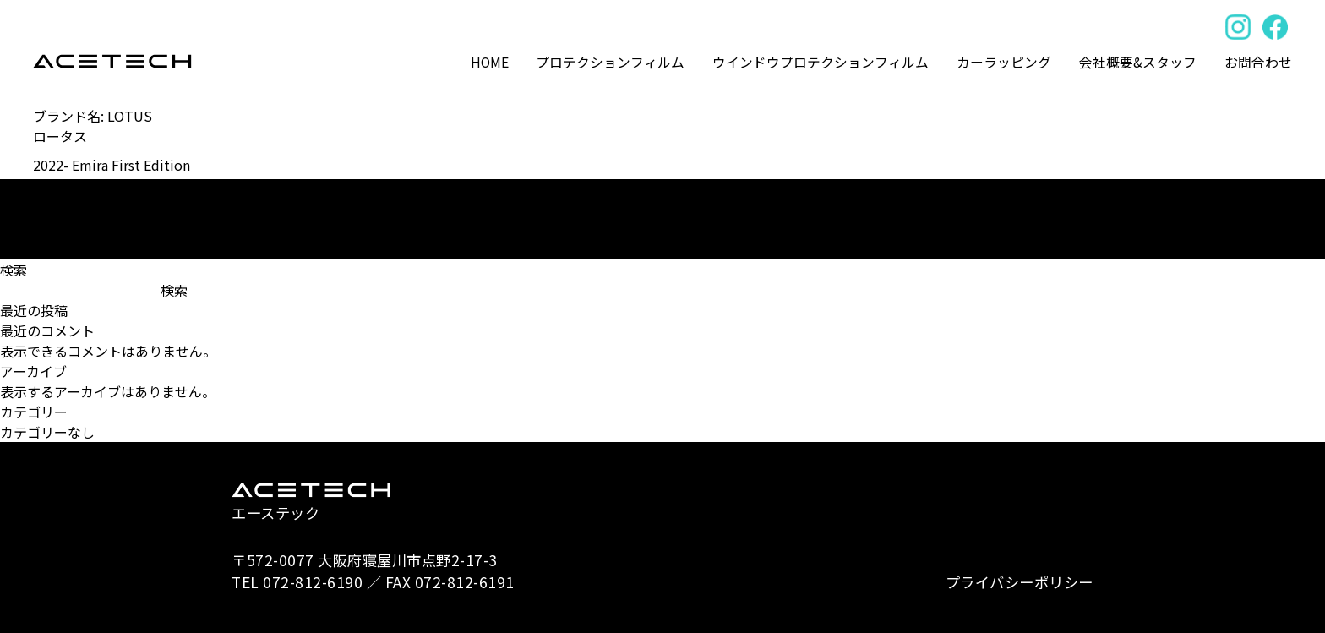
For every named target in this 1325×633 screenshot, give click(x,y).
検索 (13, 269)
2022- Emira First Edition (111, 165)
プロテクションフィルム (610, 62)
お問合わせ (1258, 62)
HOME (490, 62)
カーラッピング (1004, 62)
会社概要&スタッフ (1138, 62)
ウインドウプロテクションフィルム (820, 62)
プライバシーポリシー (1019, 581)
